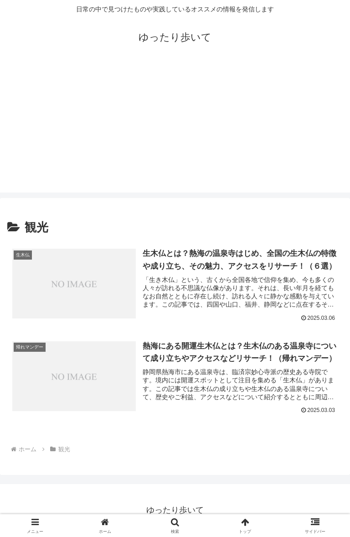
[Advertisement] (175, 129)
